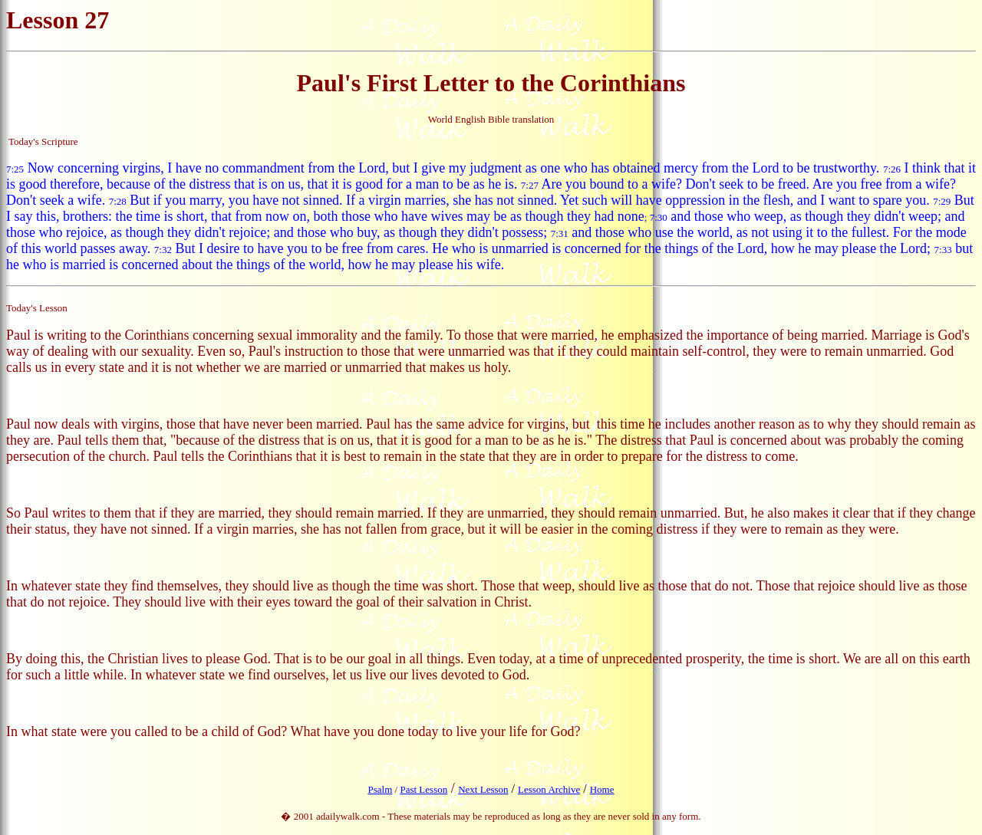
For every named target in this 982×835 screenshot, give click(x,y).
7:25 (15, 169)
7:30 (658, 217)
